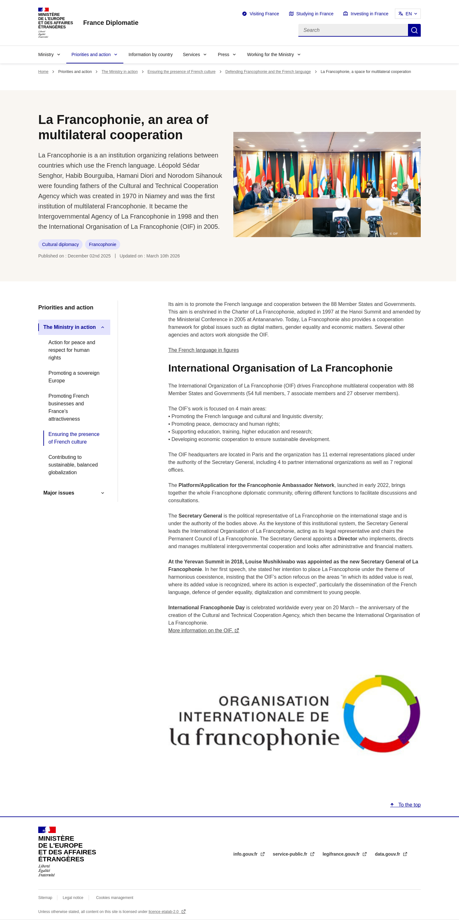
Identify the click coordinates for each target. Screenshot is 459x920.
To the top (409, 805)
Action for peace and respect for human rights (71, 350)
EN (409, 13)
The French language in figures (203, 350)
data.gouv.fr (388, 854)
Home (43, 71)
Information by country (150, 54)
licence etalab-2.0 (164, 911)
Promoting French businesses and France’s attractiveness (68, 407)
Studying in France (315, 13)
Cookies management (114, 897)
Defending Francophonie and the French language (268, 71)
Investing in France (369, 13)
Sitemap (45, 897)
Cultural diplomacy (60, 244)
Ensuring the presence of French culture (181, 71)
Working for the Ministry (270, 54)
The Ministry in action (120, 71)
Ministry (46, 54)
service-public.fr (291, 854)
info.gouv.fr (246, 854)
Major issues (58, 493)
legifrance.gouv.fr (342, 854)
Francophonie (102, 244)
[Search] (353, 30)
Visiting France (264, 13)
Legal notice (73, 897)
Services (191, 54)
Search (414, 30)
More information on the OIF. (200, 630)
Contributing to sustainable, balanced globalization (73, 464)
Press (223, 54)
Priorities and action (91, 54)
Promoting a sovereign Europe (73, 376)
